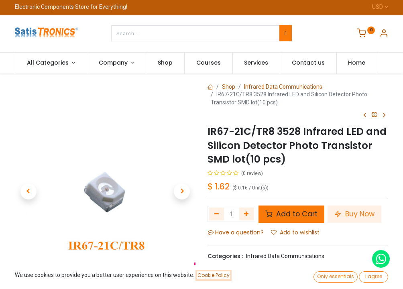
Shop (228, 86)
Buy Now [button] (354, 214)
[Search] (285, 33)
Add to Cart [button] (291, 214)
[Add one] (246, 214)
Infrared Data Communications (283, 86)
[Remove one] (216, 214)
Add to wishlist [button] (295, 232)
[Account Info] (383, 34)
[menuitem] (165, 63)
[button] (28, 191)
